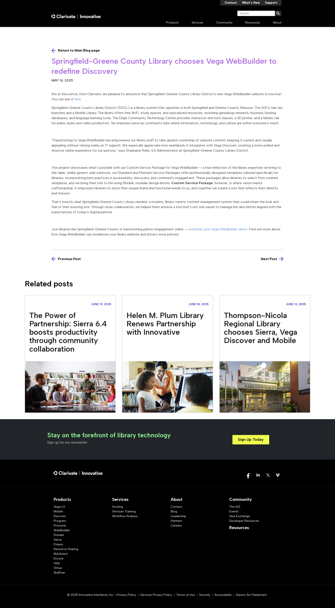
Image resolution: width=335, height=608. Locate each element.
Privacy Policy (126, 595)
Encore (58, 558)
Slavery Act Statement (251, 595)
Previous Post (69, 259)
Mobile (58, 511)
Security (204, 595)
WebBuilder (62, 530)
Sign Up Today (251, 439)
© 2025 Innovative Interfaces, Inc (90, 595)
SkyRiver (59, 572)
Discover (60, 516)
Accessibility (223, 595)
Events (233, 511)
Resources (252, 22)
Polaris (58, 544)
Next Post (269, 259)
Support (271, 2)
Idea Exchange (239, 516)
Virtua (58, 568)
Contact (231, 2)
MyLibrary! (61, 554)
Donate (59, 535)
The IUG (234, 507)
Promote (60, 525)
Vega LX (59, 507)
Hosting (117, 507)
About (277, 22)
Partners (176, 521)
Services (197, 22)
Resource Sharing (66, 549)
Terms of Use (185, 595)
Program (60, 521)
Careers (176, 525)
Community (224, 22)
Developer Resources (244, 521)
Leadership (178, 516)
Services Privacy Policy (156, 595)
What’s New (251, 2)
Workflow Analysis (125, 516)
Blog (174, 511)
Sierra (58, 539)
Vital (57, 563)
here (77, 99)
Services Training (124, 511)
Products (172, 22)
